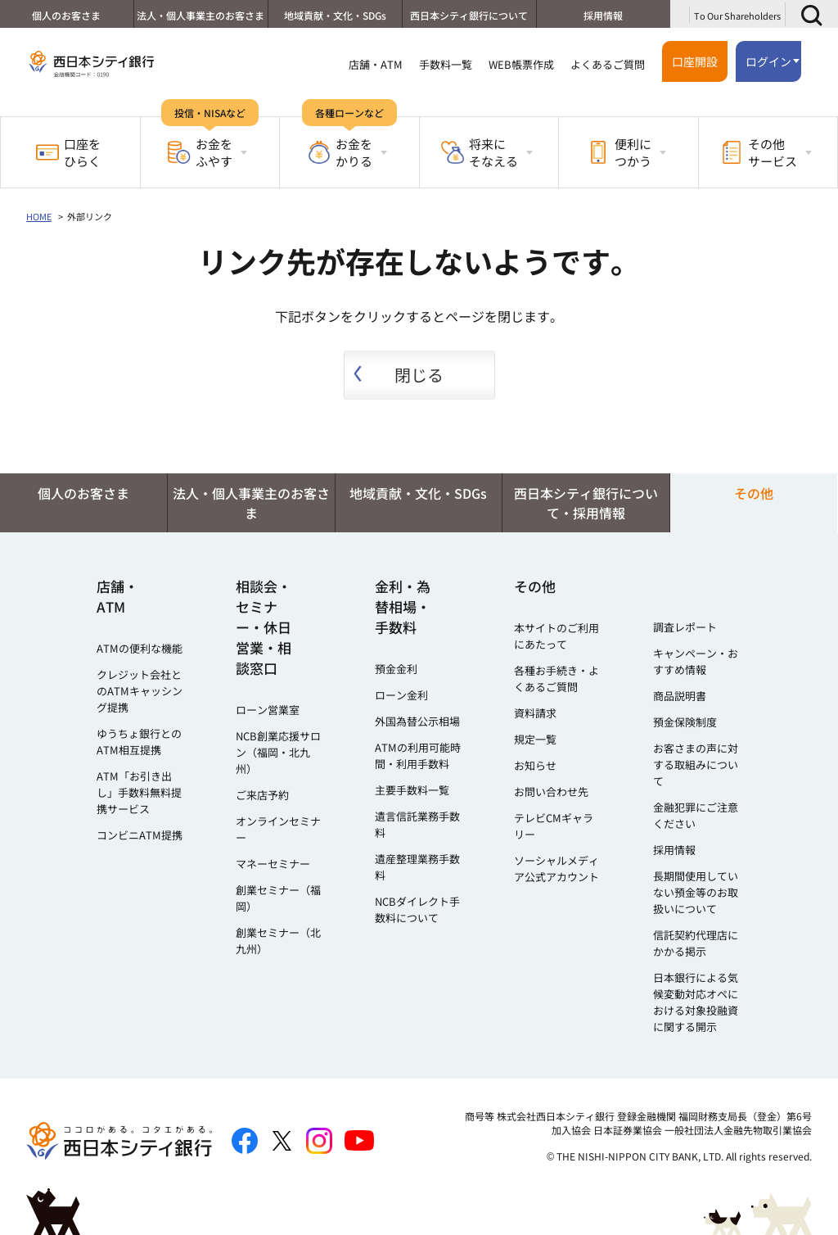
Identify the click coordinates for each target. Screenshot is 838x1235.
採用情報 (603, 15)
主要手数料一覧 (412, 790)
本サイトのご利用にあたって (556, 636)
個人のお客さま (66, 15)
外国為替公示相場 (417, 721)
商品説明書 (679, 695)
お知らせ (535, 765)
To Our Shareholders (737, 15)
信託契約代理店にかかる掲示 (695, 943)
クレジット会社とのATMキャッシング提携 (139, 691)
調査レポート (685, 627)
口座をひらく (68, 152)
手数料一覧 (445, 64)
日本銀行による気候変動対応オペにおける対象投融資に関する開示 (695, 1002)
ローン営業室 (268, 709)
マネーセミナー (273, 863)
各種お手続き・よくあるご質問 (556, 678)
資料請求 (535, 713)
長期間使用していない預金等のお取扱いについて (695, 892)
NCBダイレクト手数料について (417, 909)
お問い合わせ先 (551, 791)
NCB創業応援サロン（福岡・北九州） (278, 752)
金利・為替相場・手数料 (402, 606)
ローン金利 (401, 695)
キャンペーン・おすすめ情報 (695, 661)
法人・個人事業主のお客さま (200, 15)
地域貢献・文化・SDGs (335, 15)
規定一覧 (535, 739)
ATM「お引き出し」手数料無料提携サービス (139, 792)
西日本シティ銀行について (469, 15)
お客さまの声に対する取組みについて (695, 764)
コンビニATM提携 (139, 835)
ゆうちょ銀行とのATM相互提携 (139, 742)
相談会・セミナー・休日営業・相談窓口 (263, 627)
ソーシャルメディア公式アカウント (556, 868)
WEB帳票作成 (521, 64)
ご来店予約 (262, 795)
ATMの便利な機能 (139, 648)
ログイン (768, 61)
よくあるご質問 (607, 64)
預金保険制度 (685, 722)
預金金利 (396, 668)
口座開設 (695, 61)
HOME (39, 216)
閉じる (419, 375)
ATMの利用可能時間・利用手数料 (418, 755)
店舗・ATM (376, 64)
